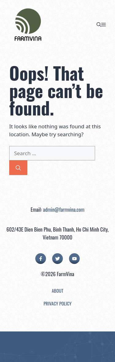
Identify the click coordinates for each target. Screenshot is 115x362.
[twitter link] (57, 258)
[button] (99, 24)
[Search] (18, 167)
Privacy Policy (57, 303)
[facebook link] (40, 258)
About (57, 290)
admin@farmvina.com (63, 209)
